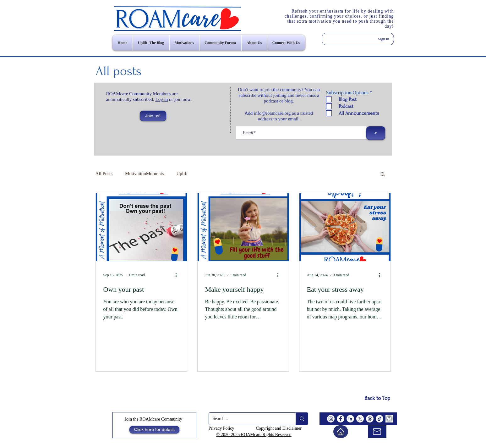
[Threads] (370, 418)
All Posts (104, 173)
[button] (153, 116)
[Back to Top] (377, 398)
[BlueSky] (389, 418)
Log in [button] (162, 99)
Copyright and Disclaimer (279, 428)
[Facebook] (340, 418)
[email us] (377, 431)
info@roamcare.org (272, 113)
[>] (375, 133)
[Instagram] (331, 418)
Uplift (182, 173)
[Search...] (247, 419)
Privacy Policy (221, 428)
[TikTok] (379, 418)
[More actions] (178, 275)
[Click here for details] (154, 429)
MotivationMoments (144, 173)
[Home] (340, 431)
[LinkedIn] (350, 418)
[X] (360, 418)
